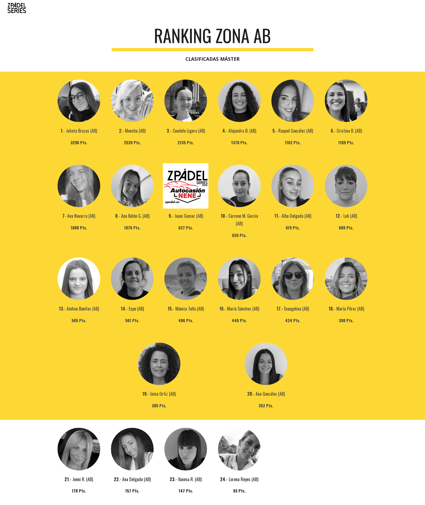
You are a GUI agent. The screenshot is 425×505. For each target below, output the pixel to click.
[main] (212, 44)
